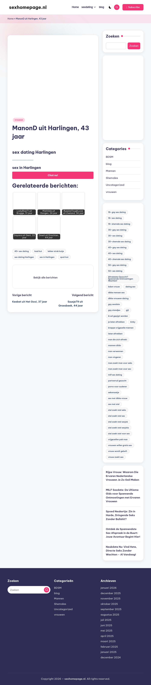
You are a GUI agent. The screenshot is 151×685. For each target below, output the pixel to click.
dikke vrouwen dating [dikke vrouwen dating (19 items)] (118, 298)
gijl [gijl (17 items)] (127, 310)
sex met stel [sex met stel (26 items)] (113, 404)
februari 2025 (109, 646)
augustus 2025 (110, 614)
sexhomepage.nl (28, 7)
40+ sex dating (21, 251)
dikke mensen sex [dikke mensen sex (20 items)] (116, 292)
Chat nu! (53, 175)
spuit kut (64, 257)
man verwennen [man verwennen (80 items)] (115, 351)
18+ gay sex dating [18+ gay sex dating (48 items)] (117, 212)
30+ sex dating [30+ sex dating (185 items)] (115, 235)
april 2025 (107, 636)
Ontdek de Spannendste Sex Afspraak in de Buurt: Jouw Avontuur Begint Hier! (123, 532)
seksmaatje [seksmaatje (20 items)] (113, 392)
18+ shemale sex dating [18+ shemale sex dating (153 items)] (119, 224)
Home (11, 18)
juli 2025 (106, 620)
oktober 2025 (109, 604)
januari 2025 (109, 652)
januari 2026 (109, 587)
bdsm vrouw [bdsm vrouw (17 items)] (114, 286)
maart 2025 (108, 641)
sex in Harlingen (47, 257)
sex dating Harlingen (24, 257)
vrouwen (19, 120)
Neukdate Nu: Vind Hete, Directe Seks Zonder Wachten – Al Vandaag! (121, 550)
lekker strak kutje (56, 251)
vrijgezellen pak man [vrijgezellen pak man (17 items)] (118, 439)
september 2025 (111, 609)
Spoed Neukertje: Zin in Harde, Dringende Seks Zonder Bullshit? (120, 515)
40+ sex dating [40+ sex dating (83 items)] (115, 253)
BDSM (109, 157)
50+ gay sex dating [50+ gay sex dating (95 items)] (117, 265)
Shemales (112, 178)
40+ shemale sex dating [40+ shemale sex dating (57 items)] (119, 259)
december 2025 (111, 593)
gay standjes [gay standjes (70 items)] (114, 310)
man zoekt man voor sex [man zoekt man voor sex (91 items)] (119, 369)
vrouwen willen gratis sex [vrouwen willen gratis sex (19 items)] (120, 445)
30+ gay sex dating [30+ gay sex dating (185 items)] (117, 230)
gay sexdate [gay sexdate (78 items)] (114, 304)
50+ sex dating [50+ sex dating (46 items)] (115, 271)
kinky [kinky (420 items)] (132, 322)
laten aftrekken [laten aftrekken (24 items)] (115, 333)
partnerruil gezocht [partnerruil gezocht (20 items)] (117, 380)
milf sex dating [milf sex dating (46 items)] (115, 375)
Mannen (111, 171)
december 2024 (111, 657)
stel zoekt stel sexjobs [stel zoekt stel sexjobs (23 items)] (118, 427)
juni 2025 (106, 625)
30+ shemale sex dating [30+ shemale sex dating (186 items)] (119, 241)
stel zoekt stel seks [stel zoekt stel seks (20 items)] (117, 410)
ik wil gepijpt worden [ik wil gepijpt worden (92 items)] (118, 316)
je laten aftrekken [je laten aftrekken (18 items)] (116, 322)
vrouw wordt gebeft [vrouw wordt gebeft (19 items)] (117, 451)
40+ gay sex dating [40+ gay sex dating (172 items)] (117, 247)
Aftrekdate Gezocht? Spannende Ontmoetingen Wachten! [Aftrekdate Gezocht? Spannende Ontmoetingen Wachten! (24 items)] (120, 279)
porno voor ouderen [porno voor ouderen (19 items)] (117, 386)
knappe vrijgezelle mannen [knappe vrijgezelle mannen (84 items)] (121, 328)
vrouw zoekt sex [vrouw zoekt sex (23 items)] (116, 457)
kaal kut (38, 251)
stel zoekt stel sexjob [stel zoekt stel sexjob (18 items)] (118, 422)
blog (108, 164)
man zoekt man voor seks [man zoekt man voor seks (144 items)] (120, 363)
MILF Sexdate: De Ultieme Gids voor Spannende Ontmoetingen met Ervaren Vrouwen (123, 495)
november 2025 (111, 598)
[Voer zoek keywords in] (29, 590)
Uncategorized (115, 185)
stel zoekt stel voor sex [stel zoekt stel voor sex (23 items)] (119, 433)
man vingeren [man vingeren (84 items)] (114, 357)
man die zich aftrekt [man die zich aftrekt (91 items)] (117, 339)
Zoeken (112, 36)
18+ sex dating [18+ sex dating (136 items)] (115, 218)
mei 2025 (107, 630)
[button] (132, 7)
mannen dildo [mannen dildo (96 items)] (114, 345)
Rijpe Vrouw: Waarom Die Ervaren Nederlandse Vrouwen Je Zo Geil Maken (122, 475)
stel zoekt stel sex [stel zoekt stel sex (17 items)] (116, 416)
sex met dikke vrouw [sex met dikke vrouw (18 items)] (117, 398)
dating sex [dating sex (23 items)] (130, 286)
